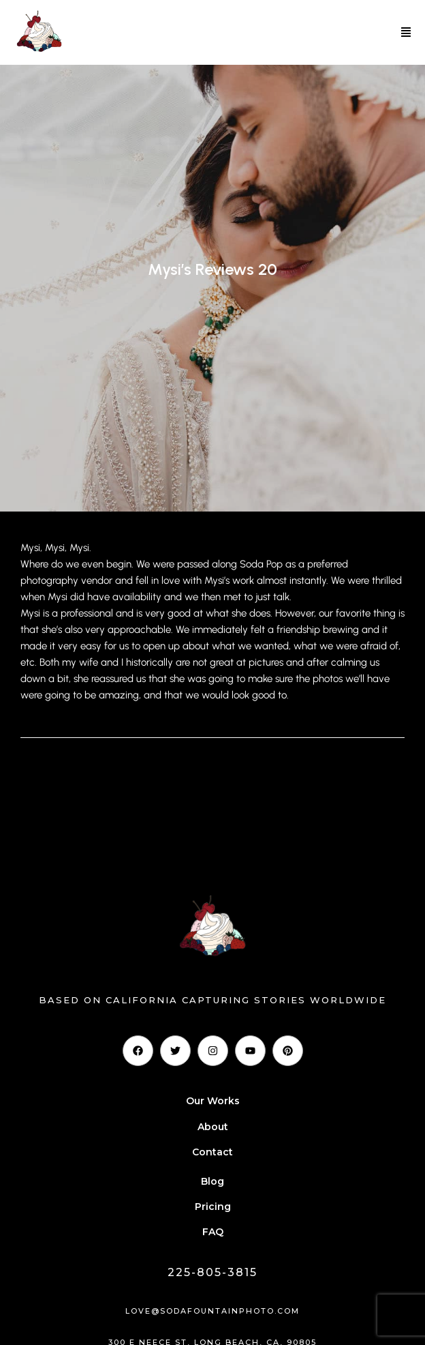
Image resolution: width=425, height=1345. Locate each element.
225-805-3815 (212, 1272)
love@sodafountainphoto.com (212, 1311)
